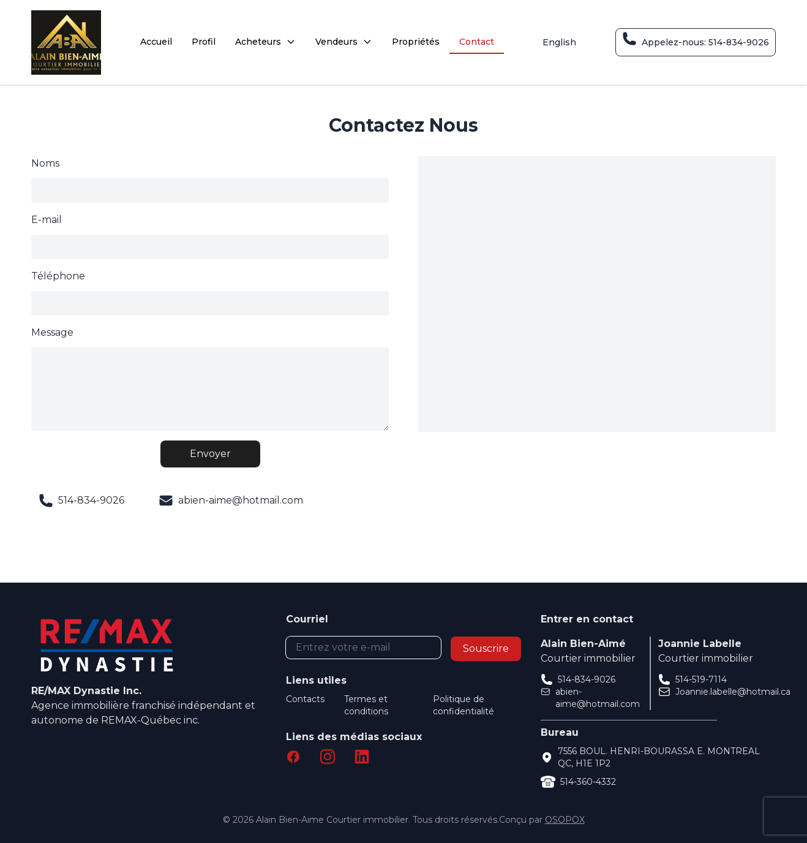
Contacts (305, 699)
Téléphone (58, 276)
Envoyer (210, 453)
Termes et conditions (366, 705)
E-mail (46, 219)
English (559, 42)
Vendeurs (343, 41)
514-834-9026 (586, 679)
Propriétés (416, 41)
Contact (476, 41)
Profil (204, 41)
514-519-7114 (701, 679)
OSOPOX (565, 819)
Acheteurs (265, 41)
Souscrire (486, 648)
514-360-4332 (588, 781)
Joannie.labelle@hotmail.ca (732, 691)
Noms (45, 163)
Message (52, 332)
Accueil (156, 41)
